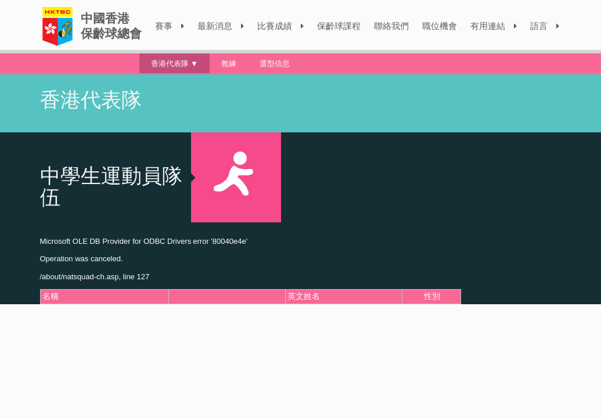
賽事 (169, 26)
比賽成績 (280, 26)
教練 (228, 63)
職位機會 (439, 26)
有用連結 (493, 26)
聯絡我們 (391, 26)
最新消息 (220, 26)
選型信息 (275, 63)
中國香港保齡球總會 (111, 25)
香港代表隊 (170, 63)
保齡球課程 (339, 26)
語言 (544, 26)
